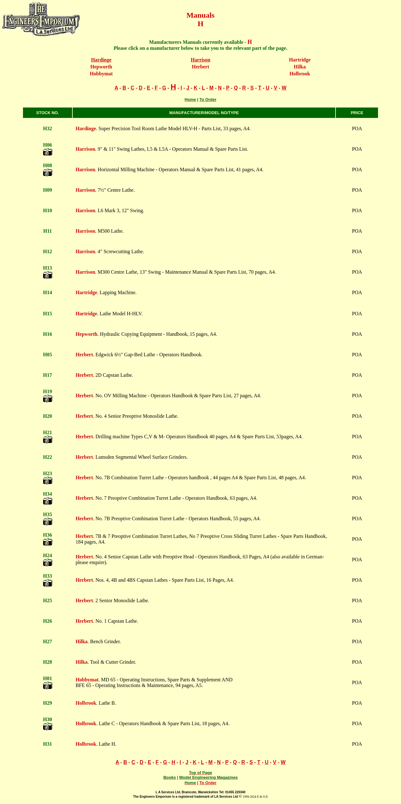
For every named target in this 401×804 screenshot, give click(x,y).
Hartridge (299, 59)
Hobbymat (101, 73)
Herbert (200, 66)
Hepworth (101, 66)
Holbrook (300, 73)
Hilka (300, 66)
